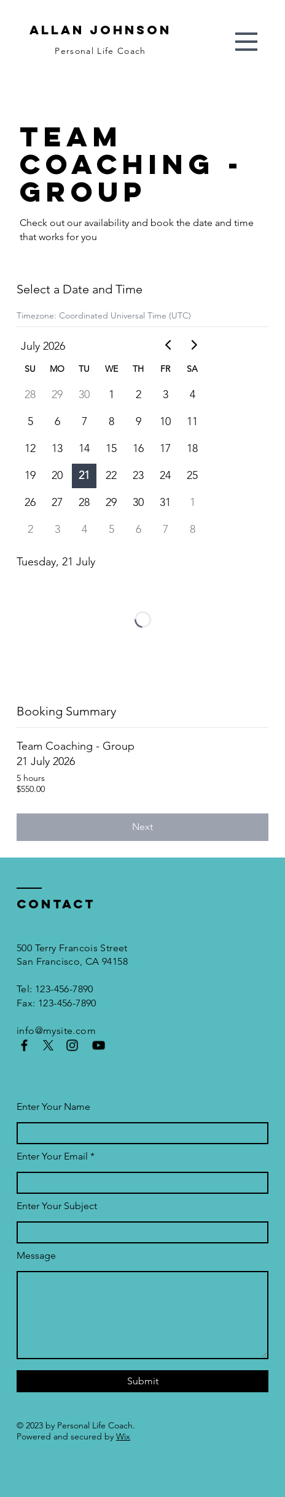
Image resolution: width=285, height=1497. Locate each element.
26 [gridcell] (30, 502)
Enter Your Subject (57, 1206)
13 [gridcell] (57, 448)
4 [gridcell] (192, 394)
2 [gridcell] (138, 394)
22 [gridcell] (111, 475)
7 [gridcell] (84, 421)
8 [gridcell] (111, 421)
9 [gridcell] (138, 421)
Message (36, 1255)
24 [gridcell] (165, 475)
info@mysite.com (56, 1030)
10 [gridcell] (165, 421)
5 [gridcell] (30, 421)
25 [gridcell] (192, 475)
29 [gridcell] (57, 394)
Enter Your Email (52, 1156)
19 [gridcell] (30, 475)
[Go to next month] (193, 345)
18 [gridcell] (192, 448)
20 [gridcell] (57, 475)
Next (142, 826)
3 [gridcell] (165, 394)
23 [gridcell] (138, 475)
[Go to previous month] (169, 345)
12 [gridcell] (30, 448)
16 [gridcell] (138, 448)
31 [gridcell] (165, 502)
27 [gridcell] (57, 502)
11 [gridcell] (192, 421)
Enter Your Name (53, 1106)
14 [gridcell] (84, 448)
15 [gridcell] (111, 448)
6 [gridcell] (57, 421)
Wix (123, 1436)
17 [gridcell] (165, 448)
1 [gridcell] (111, 394)
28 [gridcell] (30, 394)
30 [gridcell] (84, 394)
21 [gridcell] (84, 475)
